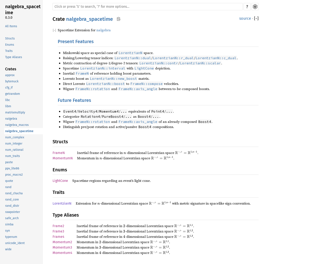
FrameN (59, 153)
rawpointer (12, 212)
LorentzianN (62, 203)
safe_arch (12, 218)
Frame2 (58, 226)
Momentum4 (62, 253)
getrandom (12, 94)
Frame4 (58, 237)
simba (9, 224)
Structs (10, 38)
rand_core (12, 199)
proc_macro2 (14, 175)
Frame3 (58, 231)
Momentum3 (62, 247)
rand (8, 187)
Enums (9, 45)
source (245, 18)
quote (9, 181)
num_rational (14, 150)
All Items (11, 26)
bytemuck (11, 81)
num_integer (13, 143)
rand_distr (12, 206)
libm (8, 106)
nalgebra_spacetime (23, 9)
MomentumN (63, 158)
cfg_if (9, 87)
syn (7, 230)
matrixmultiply (15, 112)
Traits (9, 51)
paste (9, 162)
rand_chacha (14, 193)
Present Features (76, 41)
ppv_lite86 (12, 168)
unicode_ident (15, 243)
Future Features (74, 100)
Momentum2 (62, 242)
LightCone (60, 181)
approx (10, 75)
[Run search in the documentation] (148, 6)
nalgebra (11, 119)
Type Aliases (13, 57)
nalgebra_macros (17, 125)
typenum (11, 237)
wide (8, 249)
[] (256, 18)
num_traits (12, 156)
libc (7, 100)
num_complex (14, 137)
